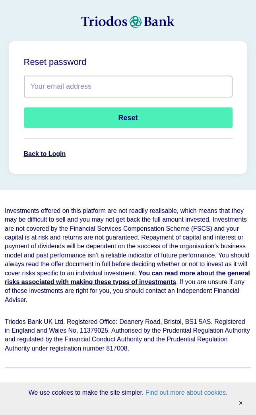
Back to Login (45, 153)
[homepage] (128, 22)
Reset (128, 118)
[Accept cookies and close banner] (240, 403)
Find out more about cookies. (186, 392)
